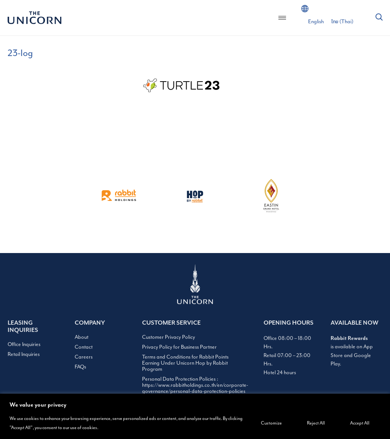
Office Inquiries (24, 344)
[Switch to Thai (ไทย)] (342, 21)
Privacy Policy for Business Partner (179, 347)
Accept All (359, 423)
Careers (84, 357)
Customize (271, 423)
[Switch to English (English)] (316, 21)
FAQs (80, 367)
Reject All (316, 423)
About (81, 337)
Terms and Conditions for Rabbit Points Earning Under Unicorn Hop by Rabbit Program (185, 363)
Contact (84, 347)
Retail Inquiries (24, 354)
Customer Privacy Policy (168, 337)
